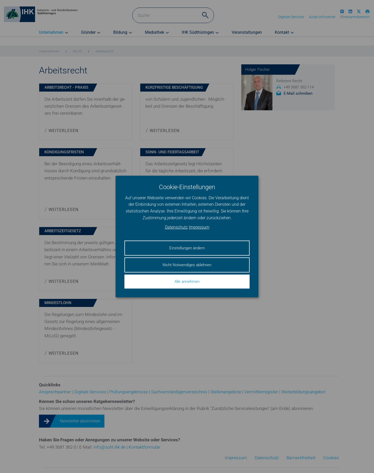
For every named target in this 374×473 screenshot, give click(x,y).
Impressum (199, 227)
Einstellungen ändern (187, 248)
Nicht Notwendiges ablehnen (187, 265)
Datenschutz (176, 227)
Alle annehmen (187, 281)
